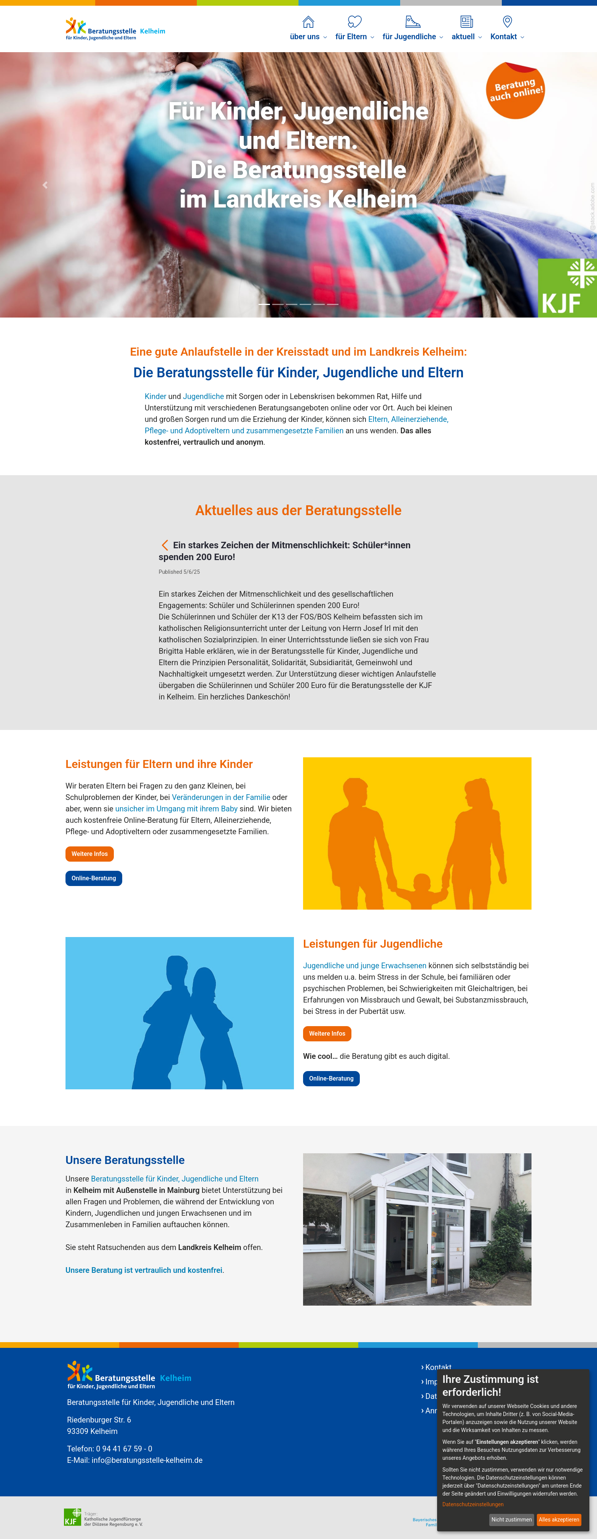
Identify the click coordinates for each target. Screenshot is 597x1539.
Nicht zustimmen (512, 1520)
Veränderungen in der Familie (221, 797)
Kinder (155, 396)
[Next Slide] (552, 185)
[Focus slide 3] (291, 304)
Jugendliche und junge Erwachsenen (364, 965)
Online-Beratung (94, 878)
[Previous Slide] (44, 185)
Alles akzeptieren (559, 1520)
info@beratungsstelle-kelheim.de (147, 1460)
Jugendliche (203, 396)
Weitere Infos (90, 853)
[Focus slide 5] (319, 304)
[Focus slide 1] (264, 304)
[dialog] (513, 1450)
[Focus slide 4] (305, 304)
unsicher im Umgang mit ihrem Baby (176, 808)
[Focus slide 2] (278, 304)
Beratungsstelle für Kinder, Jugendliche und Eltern (175, 1178)
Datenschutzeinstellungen (473, 1504)
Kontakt (438, 1367)
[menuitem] (308, 29)
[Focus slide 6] (332, 304)
